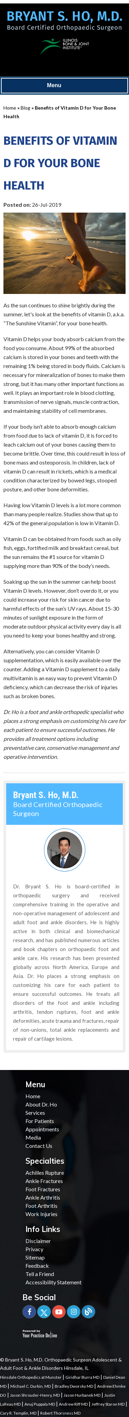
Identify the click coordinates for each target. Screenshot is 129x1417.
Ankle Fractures (44, 1181)
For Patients (39, 1121)
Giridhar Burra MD (82, 1377)
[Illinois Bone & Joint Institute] (65, 45)
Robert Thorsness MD (60, 1413)
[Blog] (88, 1311)
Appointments (42, 1129)
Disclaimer (38, 1240)
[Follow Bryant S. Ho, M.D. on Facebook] (29, 1311)
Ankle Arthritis (42, 1197)
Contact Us (38, 1145)
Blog (25, 108)
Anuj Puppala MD (39, 1404)
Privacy (34, 1249)
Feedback (37, 1265)
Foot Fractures (42, 1189)
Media (33, 1137)
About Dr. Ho (41, 1104)
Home (9, 108)
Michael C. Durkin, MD (30, 1386)
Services (35, 1112)
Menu (63, 86)
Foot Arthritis (41, 1205)
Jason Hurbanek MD (82, 1395)
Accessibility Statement (53, 1282)
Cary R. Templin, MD (18, 1413)
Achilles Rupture (44, 1172)
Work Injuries (41, 1214)
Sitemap (35, 1257)
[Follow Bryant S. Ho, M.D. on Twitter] (44, 1311)
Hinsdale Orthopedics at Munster (31, 1377)
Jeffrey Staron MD (108, 1404)
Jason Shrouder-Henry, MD (35, 1395)
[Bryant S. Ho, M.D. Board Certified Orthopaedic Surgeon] (64, 23)
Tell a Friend (39, 1274)
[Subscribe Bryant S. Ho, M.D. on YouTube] (58, 1311)
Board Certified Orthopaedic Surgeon (58, 804)
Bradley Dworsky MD (74, 1386)
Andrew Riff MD (73, 1404)
